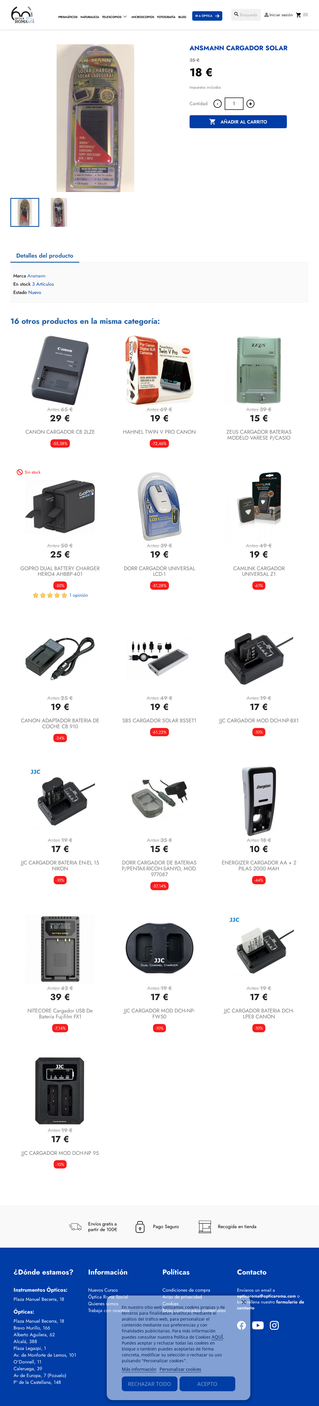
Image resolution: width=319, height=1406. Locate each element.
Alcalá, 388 (25, 1342)
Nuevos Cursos (103, 1290)
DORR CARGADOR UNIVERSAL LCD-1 (159, 571)
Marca (19, 276)
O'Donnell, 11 (27, 1362)
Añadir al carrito (238, 122)
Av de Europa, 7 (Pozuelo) (40, 1376)
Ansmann (36, 275)
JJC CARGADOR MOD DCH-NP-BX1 (259, 720)
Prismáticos (68, 17)
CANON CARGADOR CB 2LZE (60, 432)
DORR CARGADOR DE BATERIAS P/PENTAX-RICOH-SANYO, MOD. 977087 (159, 868)
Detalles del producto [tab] (44, 255)
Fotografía (166, 17)
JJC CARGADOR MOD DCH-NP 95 (60, 1153)
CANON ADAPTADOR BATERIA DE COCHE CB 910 (60, 723)
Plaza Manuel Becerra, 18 (39, 1299)
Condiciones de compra (186, 1290)
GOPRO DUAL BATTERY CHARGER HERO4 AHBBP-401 (60, 571)
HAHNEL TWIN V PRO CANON (159, 432)
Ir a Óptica (203, 16)
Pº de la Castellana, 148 (37, 1382)
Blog (182, 17)
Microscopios (142, 17)
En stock (22, 284)
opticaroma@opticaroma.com (266, 1296)
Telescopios (111, 17)
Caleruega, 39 (28, 1369)
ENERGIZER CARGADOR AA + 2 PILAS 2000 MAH (259, 865)
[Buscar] (246, 15)
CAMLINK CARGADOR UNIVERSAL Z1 (259, 571)
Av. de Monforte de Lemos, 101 (45, 1355)
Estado (20, 292)
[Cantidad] (234, 103)
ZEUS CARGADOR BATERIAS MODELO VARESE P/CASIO (259, 435)
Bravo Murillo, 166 (32, 1328)
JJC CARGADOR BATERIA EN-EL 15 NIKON (60, 865)
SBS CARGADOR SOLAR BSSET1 (159, 720)
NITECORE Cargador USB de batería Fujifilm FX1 (60, 1013)
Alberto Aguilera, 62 (34, 1335)
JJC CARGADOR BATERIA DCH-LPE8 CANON (259, 1013)
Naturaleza (89, 17)
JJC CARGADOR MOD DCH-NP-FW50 (159, 1013)
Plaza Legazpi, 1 (30, 1348)
